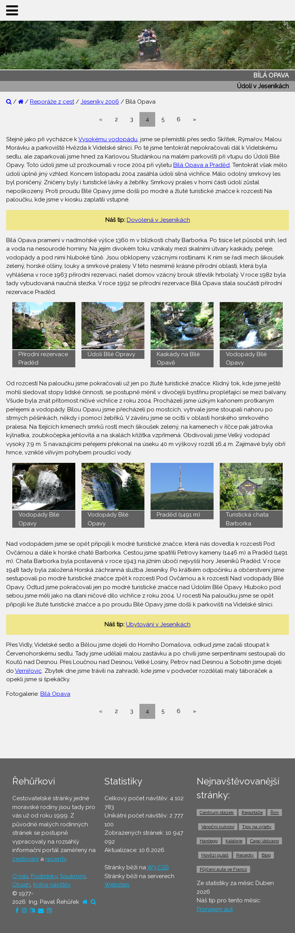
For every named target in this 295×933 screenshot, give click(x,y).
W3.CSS (158, 867)
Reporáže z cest (52, 101)
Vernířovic (28, 670)
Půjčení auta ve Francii (223, 869)
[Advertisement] (147, 738)
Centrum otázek (217, 812)
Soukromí (73, 876)
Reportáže (252, 812)
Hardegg (209, 841)
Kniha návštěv (52, 884)
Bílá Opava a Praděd (201, 165)
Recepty (245, 855)
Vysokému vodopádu (108, 139)
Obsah (21, 884)
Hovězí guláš (215, 855)
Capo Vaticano (264, 841)
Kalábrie (233, 841)
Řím (274, 812)
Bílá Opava (55, 693)
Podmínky (44, 876)
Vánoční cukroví (217, 826)
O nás (20, 876)
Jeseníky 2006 (100, 101)
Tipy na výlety (257, 826)
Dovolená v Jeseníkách (158, 219)
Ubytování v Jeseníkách (158, 624)
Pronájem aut (215, 909)
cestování (25, 858)
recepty (55, 858)
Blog (266, 855)
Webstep (116, 884)
